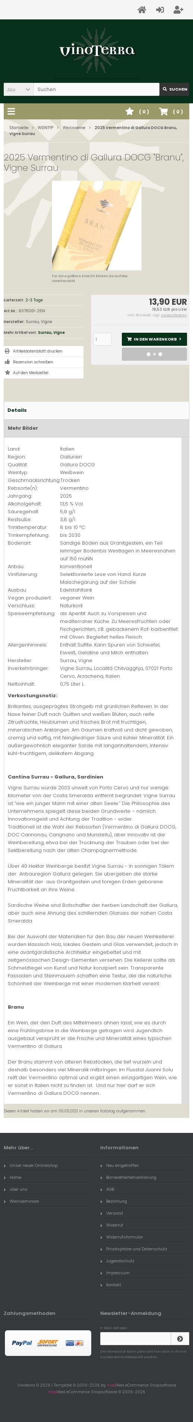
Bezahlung (113, 1201)
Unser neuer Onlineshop (31, 1165)
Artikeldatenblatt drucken (38, 351)
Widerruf (111, 1225)
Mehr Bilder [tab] (23, 428)
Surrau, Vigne (51, 332)
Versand (111, 1213)
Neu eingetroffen (119, 1165)
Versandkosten (174, 315)
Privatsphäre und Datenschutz (133, 1249)
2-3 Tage (34, 300)
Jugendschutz (117, 1261)
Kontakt (110, 1285)
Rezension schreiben (33, 362)
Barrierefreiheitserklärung (128, 1177)
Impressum (115, 1273)
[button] (19, 89)
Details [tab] (17, 410)
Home (12, 1177)
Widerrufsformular (121, 1237)
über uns (16, 1189)
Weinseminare (21, 1201)
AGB (107, 1189)
